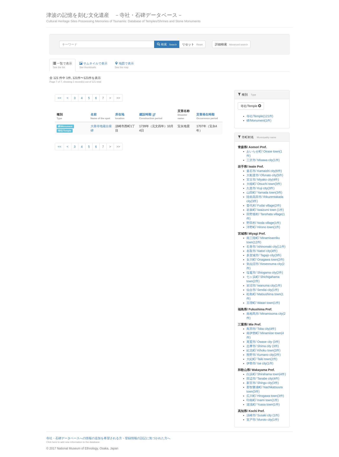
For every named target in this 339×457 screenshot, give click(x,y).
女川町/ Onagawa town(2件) (265, 259)
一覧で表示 (62, 65)
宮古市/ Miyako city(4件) (262, 179)
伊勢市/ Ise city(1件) (259, 363)
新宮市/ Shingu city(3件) (262, 383)
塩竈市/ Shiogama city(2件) (264, 272)
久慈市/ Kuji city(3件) (260, 188)
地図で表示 (124, 65)
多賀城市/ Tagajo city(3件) (263, 255)
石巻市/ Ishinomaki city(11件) (265, 246)
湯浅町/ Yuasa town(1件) (263, 404)
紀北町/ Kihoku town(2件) (263, 350)
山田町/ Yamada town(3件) (264, 192)
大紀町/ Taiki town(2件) (261, 359)
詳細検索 (231, 44)
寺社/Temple (64, 130)
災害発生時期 (205, 114)
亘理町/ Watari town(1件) (263, 303)
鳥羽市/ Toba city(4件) (261, 328)
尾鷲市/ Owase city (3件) (263, 341)
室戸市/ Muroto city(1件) (262, 419)
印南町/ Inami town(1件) (262, 400)
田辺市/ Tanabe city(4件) (262, 378)
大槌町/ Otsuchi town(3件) (263, 184)
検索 (167, 44)
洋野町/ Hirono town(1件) (263, 227)
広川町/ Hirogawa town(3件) (265, 396)
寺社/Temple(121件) (259, 116)
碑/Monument (65, 126)
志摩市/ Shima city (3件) (262, 346)
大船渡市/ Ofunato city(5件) (264, 175)
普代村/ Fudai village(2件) (263, 205)
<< (59, 98)
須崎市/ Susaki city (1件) (262, 415)
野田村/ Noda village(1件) (263, 222)
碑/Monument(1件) (258, 120)
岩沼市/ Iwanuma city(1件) (264, 285)
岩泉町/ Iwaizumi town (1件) (265, 210)
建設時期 (145, 114)
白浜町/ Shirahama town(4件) (266, 374)
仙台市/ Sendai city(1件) (262, 290)
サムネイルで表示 (93, 65)
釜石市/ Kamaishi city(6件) (264, 171)
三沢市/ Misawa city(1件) (263, 160)
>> (118, 98)
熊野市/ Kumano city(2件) (263, 354)
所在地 (119, 114)
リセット (192, 44)
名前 (94, 114)
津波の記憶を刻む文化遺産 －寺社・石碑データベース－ (169, 17)
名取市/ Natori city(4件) (261, 251)
